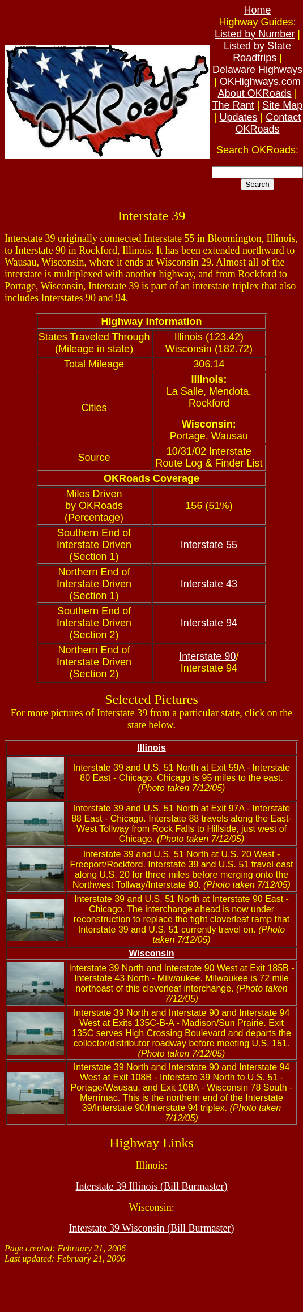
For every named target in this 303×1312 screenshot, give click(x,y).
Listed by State (257, 46)
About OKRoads (255, 93)
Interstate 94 (209, 623)
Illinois (151, 748)
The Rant (233, 105)
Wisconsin (151, 953)
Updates (238, 117)
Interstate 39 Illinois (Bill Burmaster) (152, 1186)
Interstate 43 (209, 583)
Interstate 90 (207, 656)
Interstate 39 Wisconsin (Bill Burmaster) (151, 1228)
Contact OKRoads (268, 123)
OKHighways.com (260, 81)
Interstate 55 (209, 544)
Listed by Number (255, 34)
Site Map (282, 105)
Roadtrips (254, 57)
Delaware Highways (257, 69)
